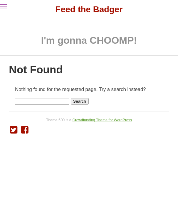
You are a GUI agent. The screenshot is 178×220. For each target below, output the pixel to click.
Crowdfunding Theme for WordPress (102, 120)
